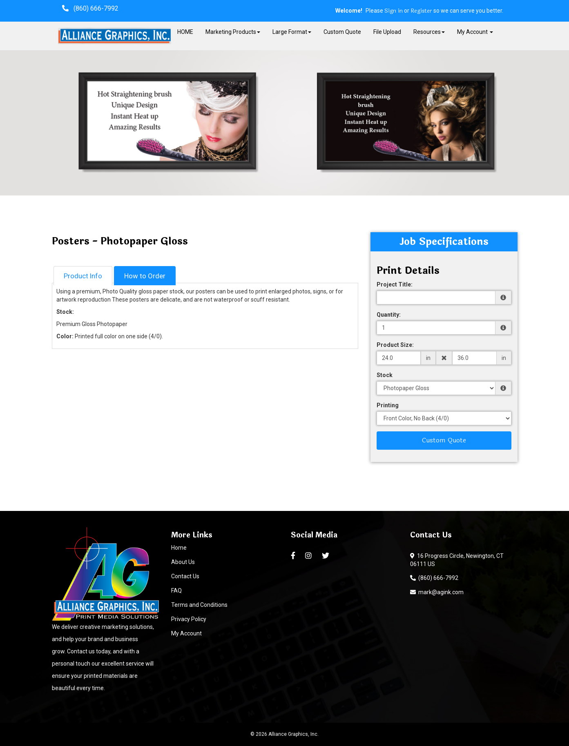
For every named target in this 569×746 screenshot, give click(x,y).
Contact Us (185, 576)
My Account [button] (475, 32)
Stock (385, 375)
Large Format (291, 32)
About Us (183, 562)
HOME (185, 32)
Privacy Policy (188, 619)
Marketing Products (232, 32)
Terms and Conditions (199, 605)
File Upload (387, 32)
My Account (186, 633)
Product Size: (395, 345)
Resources (429, 32)
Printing (388, 405)
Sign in (393, 11)
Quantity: (389, 314)
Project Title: (395, 284)
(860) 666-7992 (434, 578)
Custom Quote (342, 32)
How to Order (144, 276)
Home (179, 547)
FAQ (176, 590)
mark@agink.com (437, 592)
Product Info (83, 276)
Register (421, 11)
